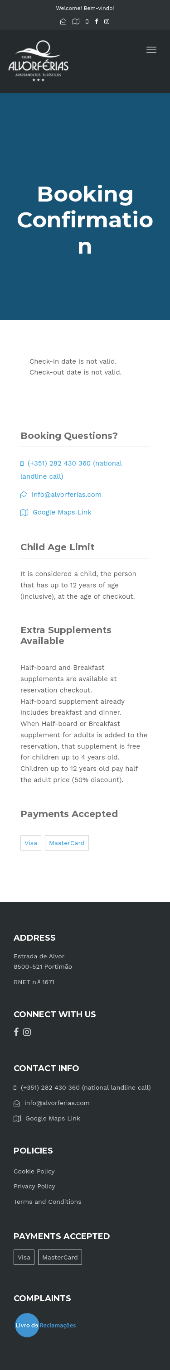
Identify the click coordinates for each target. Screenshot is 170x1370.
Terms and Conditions (48, 1201)
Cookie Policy (34, 1171)
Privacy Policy (34, 1186)
